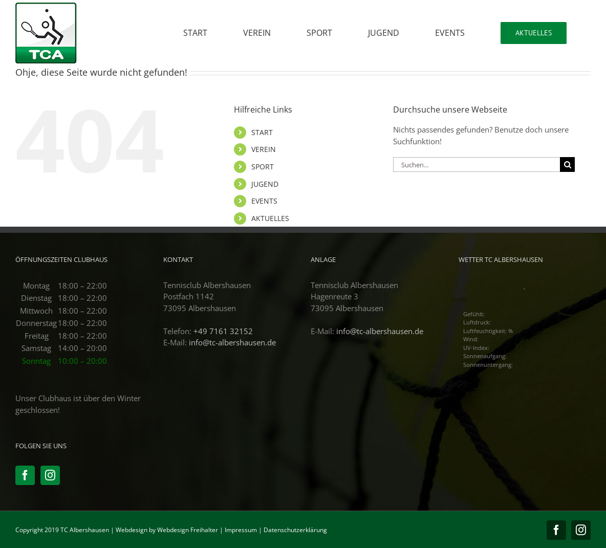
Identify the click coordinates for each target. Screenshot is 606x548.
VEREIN (263, 149)
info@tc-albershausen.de (232, 342)
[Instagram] (50, 475)
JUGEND (264, 184)
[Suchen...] (476, 164)
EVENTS (264, 201)
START (262, 132)
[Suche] (567, 164)
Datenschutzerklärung (295, 529)
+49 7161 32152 (223, 331)
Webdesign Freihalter (187, 529)
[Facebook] (25, 475)
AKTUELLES (270, 218)
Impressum (241, 529)
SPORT (262, 166)
